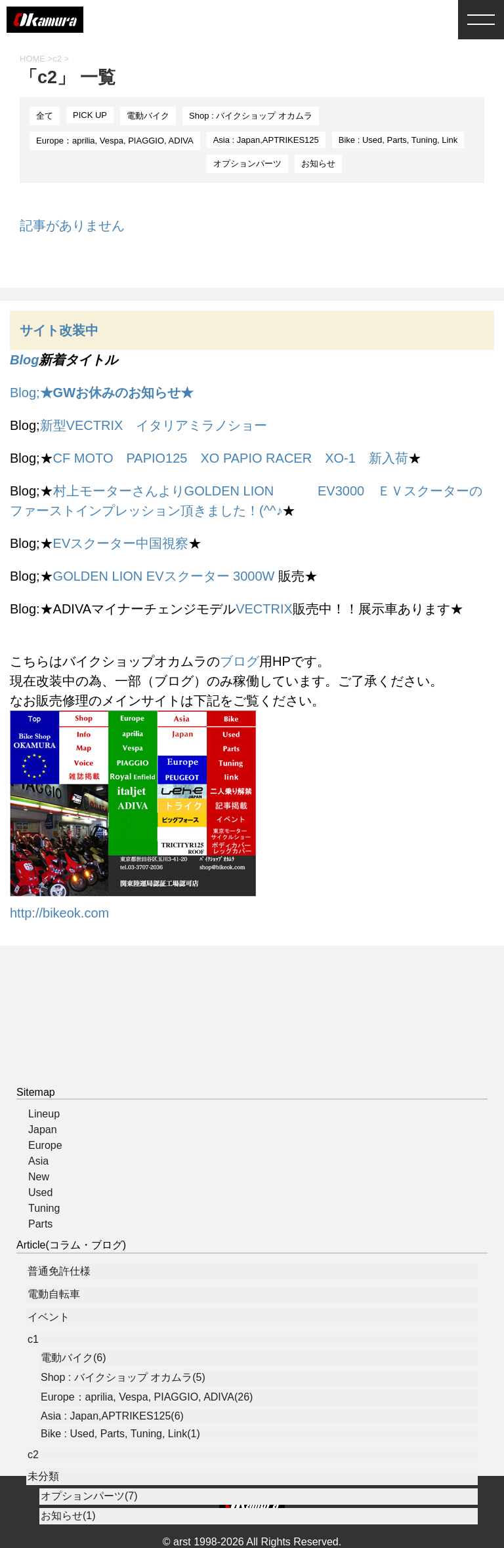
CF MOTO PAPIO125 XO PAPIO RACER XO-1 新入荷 (230, 458)
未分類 (43, 1476)
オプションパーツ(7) (89, 1495)
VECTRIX (264, 609)
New (38, 1176)
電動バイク (148, 116)
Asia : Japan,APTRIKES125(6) (112, 1416)
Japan (42, 1129)
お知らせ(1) (68, 1515)
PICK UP (90, 115)
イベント (49, 1317)
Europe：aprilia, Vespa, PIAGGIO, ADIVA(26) (147, 1397)
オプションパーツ (247, 163)
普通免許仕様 (59, 1271)
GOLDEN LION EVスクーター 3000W (164, 576)
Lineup (44, 1113)
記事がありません (72, 225)
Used (40, 1192)
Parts (40, 1223)
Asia (38, 1161)
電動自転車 (54, 1294)
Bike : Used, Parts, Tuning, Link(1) (120, 1433)
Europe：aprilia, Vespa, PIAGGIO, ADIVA (115, 140)
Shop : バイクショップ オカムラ (250, 116)
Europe (45, 1145)
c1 (33, 1339)
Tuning (44, 1208)
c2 (33, 1454)
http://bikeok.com (59, 913)
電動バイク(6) (73, 1357)
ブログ (239, 661)
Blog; (102, 392)
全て (44, 116)
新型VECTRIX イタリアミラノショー (154, 425)
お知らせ (318, 163)
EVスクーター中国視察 (121, 543)
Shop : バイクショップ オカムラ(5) (123, 1377)
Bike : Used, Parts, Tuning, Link (398, 140)
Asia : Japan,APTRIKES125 (266, 140)
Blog (24, 360)
